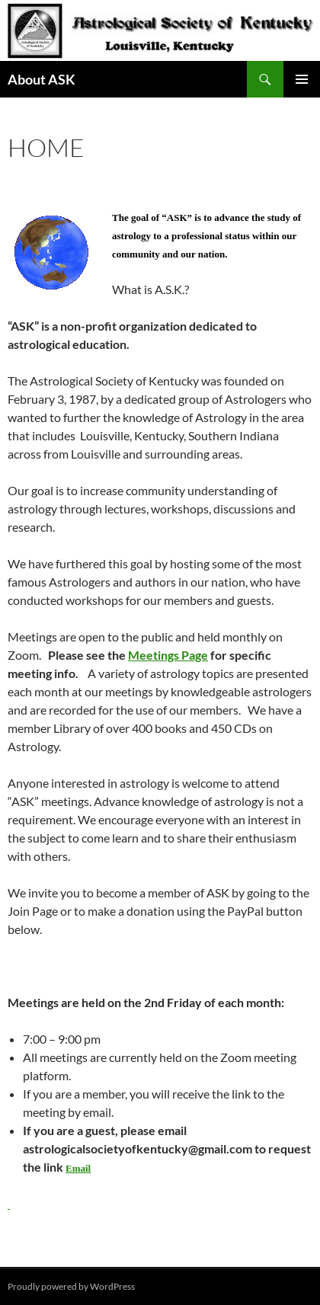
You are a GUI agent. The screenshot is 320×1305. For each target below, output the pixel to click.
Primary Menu (301, 79)
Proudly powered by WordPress (71, 1286)
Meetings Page (168, 655)
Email (78, 1168)
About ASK (41, 79)
